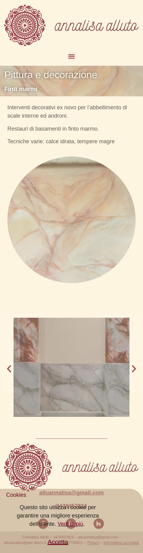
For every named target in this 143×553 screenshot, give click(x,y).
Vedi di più (70, 534)
